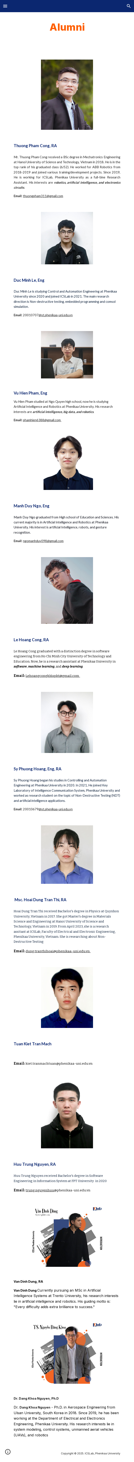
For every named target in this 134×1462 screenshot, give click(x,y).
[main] (67, 27)
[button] (5, 6)
